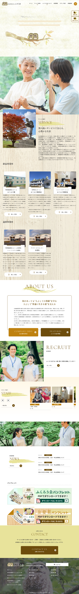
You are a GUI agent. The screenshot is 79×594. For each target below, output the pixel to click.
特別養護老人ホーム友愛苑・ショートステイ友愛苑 (15, 581)
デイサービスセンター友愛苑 (15, 584)
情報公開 (54, 572)
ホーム (30, 3)
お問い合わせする (39, 550)
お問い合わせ (55, 575)
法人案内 (32, 572)
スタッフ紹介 (63, 3)
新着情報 (70, 3)
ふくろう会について (47, 3)
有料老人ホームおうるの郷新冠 (15, 575)
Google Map (57, 564)
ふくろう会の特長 (34, 570)
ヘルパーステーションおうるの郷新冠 (17, 578)
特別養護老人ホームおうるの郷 (15, 572)
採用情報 (56, 3)
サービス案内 (37, 3)
